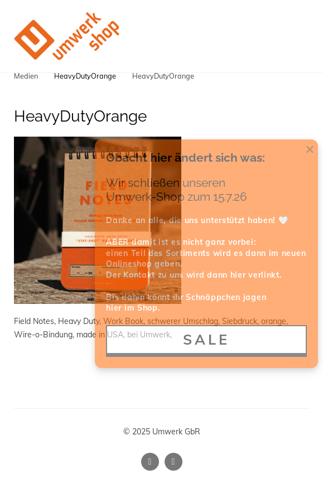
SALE (206, 339)
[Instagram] (150, 462)
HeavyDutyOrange (85, 75)
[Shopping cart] (277, 36)
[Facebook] (173, 462)
